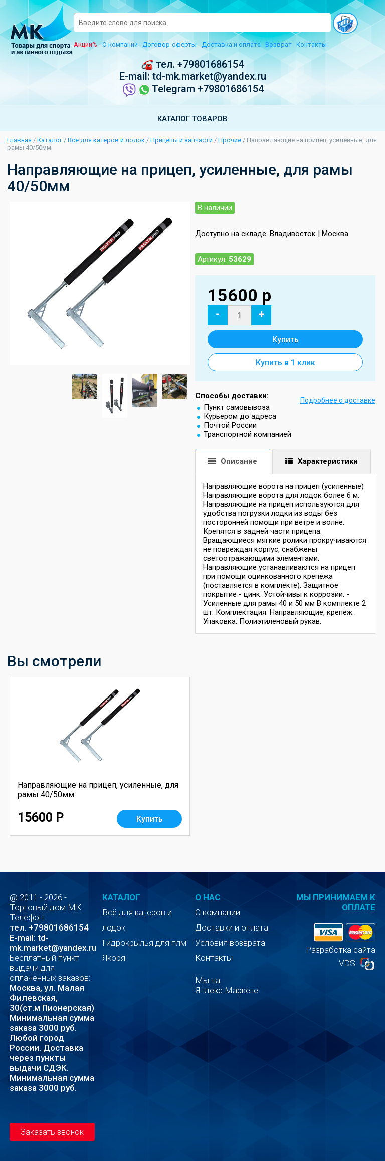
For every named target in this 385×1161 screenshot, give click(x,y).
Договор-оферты (169, 44)
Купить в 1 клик (285, 362)
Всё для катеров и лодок (106, 140)
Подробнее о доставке (337, 400)
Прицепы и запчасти (181, 140)
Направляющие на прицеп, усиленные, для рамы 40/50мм (98, 789)
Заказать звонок (52, 1132)
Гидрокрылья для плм (144, 943)
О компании (120, 44)
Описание (239, 461)
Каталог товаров (192, 118)
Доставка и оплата (231, 44)
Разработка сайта (340, 950)
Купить (285, 339)
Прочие (229, 140)
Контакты (311, 44)
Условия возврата (230, 943)
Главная (19, 140)
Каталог (49, 140)
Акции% (85, 44)
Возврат (278, 44)
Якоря (113, 958)
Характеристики (328, 461)
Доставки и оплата (231, 927)
